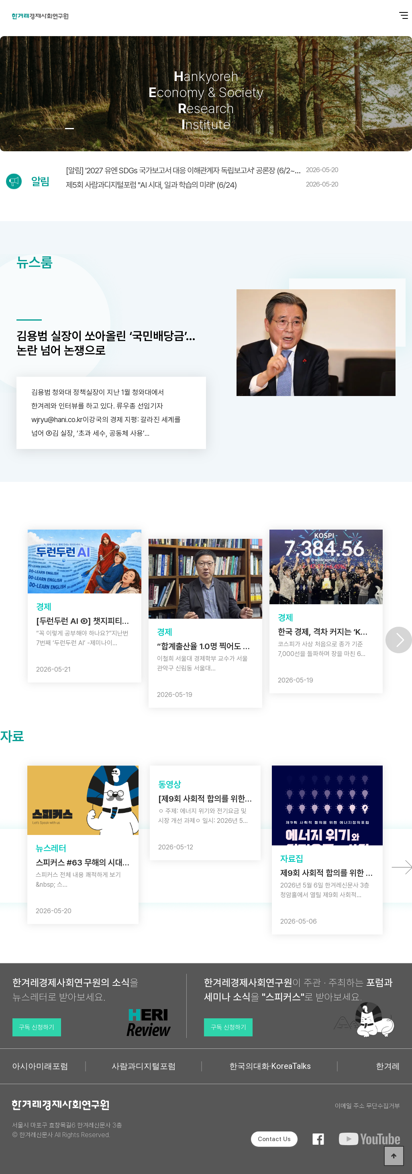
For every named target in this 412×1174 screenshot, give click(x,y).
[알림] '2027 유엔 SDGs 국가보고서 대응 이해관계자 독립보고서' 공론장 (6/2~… (202, 170)
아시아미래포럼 (40, 1066)
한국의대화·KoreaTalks (270, 1066)
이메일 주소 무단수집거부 (367, 1106)
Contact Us (274, 1139)
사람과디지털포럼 (144, 1066)
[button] (47, 128)
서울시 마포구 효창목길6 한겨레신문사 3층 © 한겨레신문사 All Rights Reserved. (67, 1130)
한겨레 (388, 1066)
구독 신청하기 (36, 1027)
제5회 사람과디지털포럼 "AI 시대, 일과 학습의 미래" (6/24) (202, 185)
